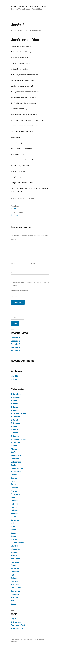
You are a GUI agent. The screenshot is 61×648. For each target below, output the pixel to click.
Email (33, 263)
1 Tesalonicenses (18, 413)
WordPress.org (17, 628)
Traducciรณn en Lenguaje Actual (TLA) (27, 6)
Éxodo (13, 484)
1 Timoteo (15, 416)
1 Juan (14, 400)
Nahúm (14, 555)
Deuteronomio (17, 468)
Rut (12, 575)
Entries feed (16, 622)
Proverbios (15, 568)
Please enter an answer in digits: (20, 290)
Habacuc (15, 504)
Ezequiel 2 (15, 341)
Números (15, 562)
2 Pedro (14, 429)
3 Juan (14, 446)
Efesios (14, 475)
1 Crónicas (15, 397)
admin (14, 30)
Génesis (14, 500)
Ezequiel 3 (15, 344)
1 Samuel (15, 410)
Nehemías (15, 559)
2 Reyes (14, 433)
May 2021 (15, 376)
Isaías (13, 517)
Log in (13, 619)
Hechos (14, 513)
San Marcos (16, 588)
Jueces (14, 539)
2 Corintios (16, 420)
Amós (13, 452)
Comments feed (18, 625)
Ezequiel (14, 488)
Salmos (14, 578)
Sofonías (15, 597)
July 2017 (15, 379)
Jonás (32, 198)
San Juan (15, 581)
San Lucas (15, 584)
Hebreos (14, 510)
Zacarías (15, 604)
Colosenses (16, 462)
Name (13, 263)
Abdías (14, 449)
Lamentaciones (17, 542)
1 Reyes (14, 407)
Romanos (15, 571)
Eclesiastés (16, 471)
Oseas (13, 565)
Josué (13, 533)
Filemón (14, 491)
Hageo (14, 507)
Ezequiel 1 (15, 338)
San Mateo (15, 591)
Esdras (14, 478)
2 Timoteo (15, 442)
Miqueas (14, 552)
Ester (13, 481)
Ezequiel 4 (15, 347)
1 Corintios (16, 394)
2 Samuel (15, 436)
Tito (12, 601)
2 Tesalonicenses (18, 439)
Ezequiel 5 (15, 350)
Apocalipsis (16, 455)
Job (12, 523)
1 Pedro (14, 404)
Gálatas (14, 497)
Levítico (14, 546)
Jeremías (15, 520)
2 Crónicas (15, 423)
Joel (13, 526)
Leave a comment (36, 30)
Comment (13, 240)
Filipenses (15, 494)
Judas (13, 536)
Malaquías (15, 549)
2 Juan (14, 426)
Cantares (15, 458)
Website (13, 273)
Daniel (13, 465)
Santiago (15, 594)
